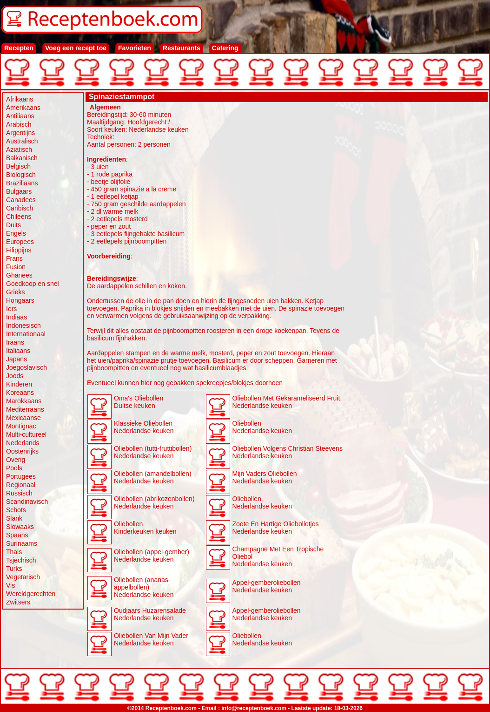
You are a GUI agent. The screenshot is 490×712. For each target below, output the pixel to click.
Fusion (16, 267)
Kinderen (19, 384)
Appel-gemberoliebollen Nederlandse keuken (266, 586)
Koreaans (20, 392)
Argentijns (20, 132)
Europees (20, 241)
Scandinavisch (27, 501)
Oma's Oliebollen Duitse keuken (138, 401)
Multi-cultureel (26, 434)
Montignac (21, 426)
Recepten (18, 48)
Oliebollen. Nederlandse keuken (262, 502)
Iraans (15, 342)
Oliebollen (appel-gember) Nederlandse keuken (151, 555)
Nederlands (23, 443)
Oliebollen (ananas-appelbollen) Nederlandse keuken (143, 587)
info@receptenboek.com (253, 708)
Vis (10, 585)
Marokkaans (23, 401)
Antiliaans (20, 116)
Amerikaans (23, 107)
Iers (11, 308)
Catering (225, 48)
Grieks (15, 292)
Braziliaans (22, 183)
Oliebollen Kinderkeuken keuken (145, 527)
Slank (14, 518)
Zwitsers (18, 602)
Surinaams (21, 543)
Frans (14, 258)
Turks (14, 568)
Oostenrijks (22, 451)
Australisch (22, 141)
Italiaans (18, 350)
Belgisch (18, 166)
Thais (14, 552)
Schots (16, 510)
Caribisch (19, 208)
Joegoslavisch (26, 367)
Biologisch (21, 174)
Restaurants (181, 48)
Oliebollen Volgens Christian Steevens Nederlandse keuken (287, 452)
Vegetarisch (23, 577)
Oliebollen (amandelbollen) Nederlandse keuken (153, 477)
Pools (14, 468)
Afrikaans (19, 99)
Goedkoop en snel (32, 283)
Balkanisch (22, 158)
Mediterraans (25, 409)
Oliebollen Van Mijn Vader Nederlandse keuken (151, 639)
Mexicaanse (23, 417)
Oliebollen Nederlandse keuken (262, 427)
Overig (15, 459)
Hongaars (20, 300)
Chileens (18, 216)
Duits (13, 225)
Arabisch (18, 124)
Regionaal (20, 484)
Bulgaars (19, 191)
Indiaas (16, 317)
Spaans (17, 535)
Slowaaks (20, 526)
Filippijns (18, 250)
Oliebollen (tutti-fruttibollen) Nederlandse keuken (153, 452)
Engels (16, 233)
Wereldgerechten (30, 593)
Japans (16, 359)
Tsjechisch (21, 560)
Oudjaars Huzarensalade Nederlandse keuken (150, 614)
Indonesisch (23, 325)
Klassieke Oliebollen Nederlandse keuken (143, 427)
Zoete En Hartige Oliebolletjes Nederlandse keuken (275, 527)
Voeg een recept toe (75, 48)
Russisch (19, 493)
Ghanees (19, 275)
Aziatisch (19, 149)
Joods (14, 376)
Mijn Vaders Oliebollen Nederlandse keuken (264, 477)
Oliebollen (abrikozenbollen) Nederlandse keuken (154, 502)
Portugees (21, 476)
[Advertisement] (416, 243)
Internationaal (26, 334)
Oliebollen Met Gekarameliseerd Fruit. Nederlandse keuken (287, 401)
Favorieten (134, 48)
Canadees (21, 199)
